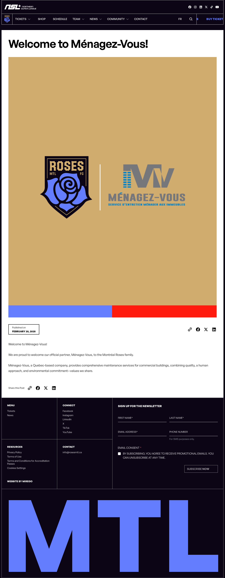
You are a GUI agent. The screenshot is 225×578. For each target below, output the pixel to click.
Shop (42, 19)
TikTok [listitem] (66, 428)
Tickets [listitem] (11, 411)
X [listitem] (63, 423)
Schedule (60, 19)
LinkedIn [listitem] (67, 419)
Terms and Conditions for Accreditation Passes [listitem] (28, 462)
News (96, 19)
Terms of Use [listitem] (14, 456)
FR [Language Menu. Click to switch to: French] (180, 19)
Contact (140, 19)
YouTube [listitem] (67, 432)
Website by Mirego (19, 481)
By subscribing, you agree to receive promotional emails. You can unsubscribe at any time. (168, 455)
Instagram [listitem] (68, 415)
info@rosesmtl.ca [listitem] (72, 452)
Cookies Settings (16, 468)
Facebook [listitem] (68, 411)
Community (118, 19)
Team (78, 19)
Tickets (22, 19)
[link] (190, 7)
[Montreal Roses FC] (20, 7)
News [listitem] (10, 415)
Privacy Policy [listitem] (14, 452)
